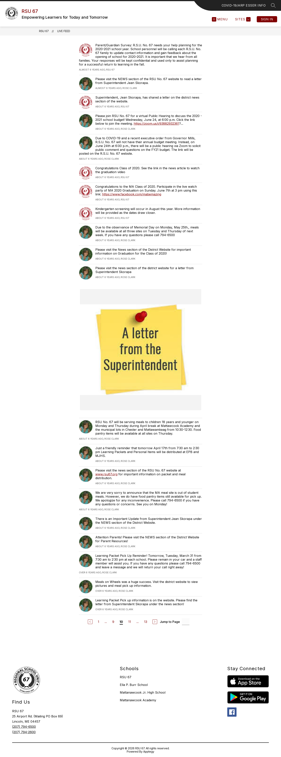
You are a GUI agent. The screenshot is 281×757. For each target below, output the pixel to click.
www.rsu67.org (106, 474)
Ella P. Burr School (134, 685)
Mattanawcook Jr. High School (142, 692)
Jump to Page (170, 622)
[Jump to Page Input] (186, 621)
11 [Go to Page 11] (129, 622)
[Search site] (273, 5)
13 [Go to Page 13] (145, 622)
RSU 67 (44, 31)
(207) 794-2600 (24, 732)
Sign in (267, 19)
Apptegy (148, 751)
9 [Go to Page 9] (113, 622)
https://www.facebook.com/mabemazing (131, 194)
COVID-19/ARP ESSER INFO (244, 5)
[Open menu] (220, 19)
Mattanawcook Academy (138, 700)
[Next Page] (155, 621)
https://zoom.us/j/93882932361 (156, 123)
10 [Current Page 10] (121, 622)
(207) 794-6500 (24, 727)
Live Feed (63, 31)
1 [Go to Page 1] (98, 622)
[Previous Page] (90, 621)
